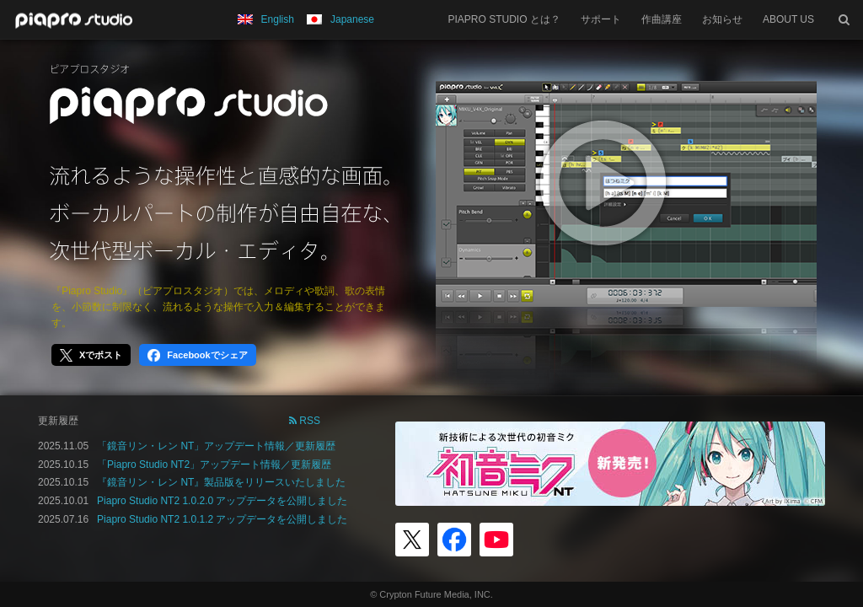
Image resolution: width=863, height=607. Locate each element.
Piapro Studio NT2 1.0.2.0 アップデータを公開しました (222, 501)
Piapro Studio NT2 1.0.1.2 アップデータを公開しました (222, 519)
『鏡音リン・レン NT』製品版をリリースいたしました (221, 482)
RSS (304, 421)
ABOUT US (788, 19)
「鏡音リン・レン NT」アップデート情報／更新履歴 (216, 446)
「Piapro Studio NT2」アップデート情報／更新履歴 (214, 464)
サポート (601, 19)
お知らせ (722, 19)
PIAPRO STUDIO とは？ (504, 19)
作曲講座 (661, 19)
